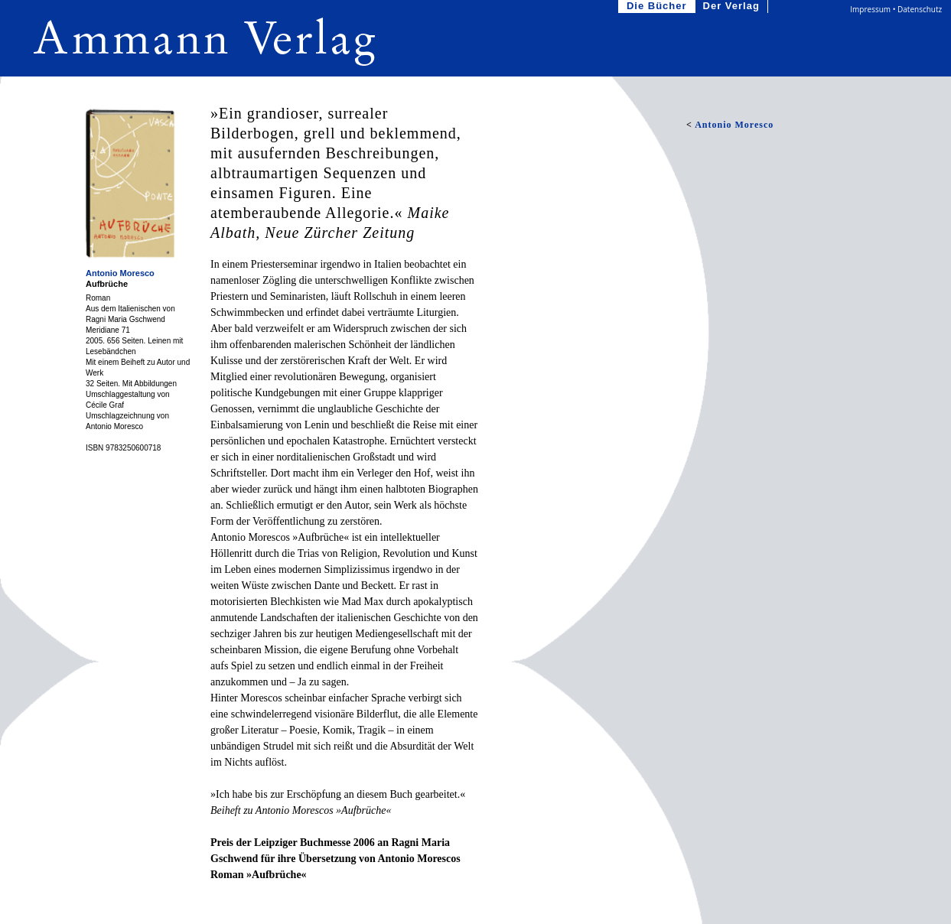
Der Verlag (733, 6)
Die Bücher (658, 6)
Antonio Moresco (120, 273)
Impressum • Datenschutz (896, 9)
